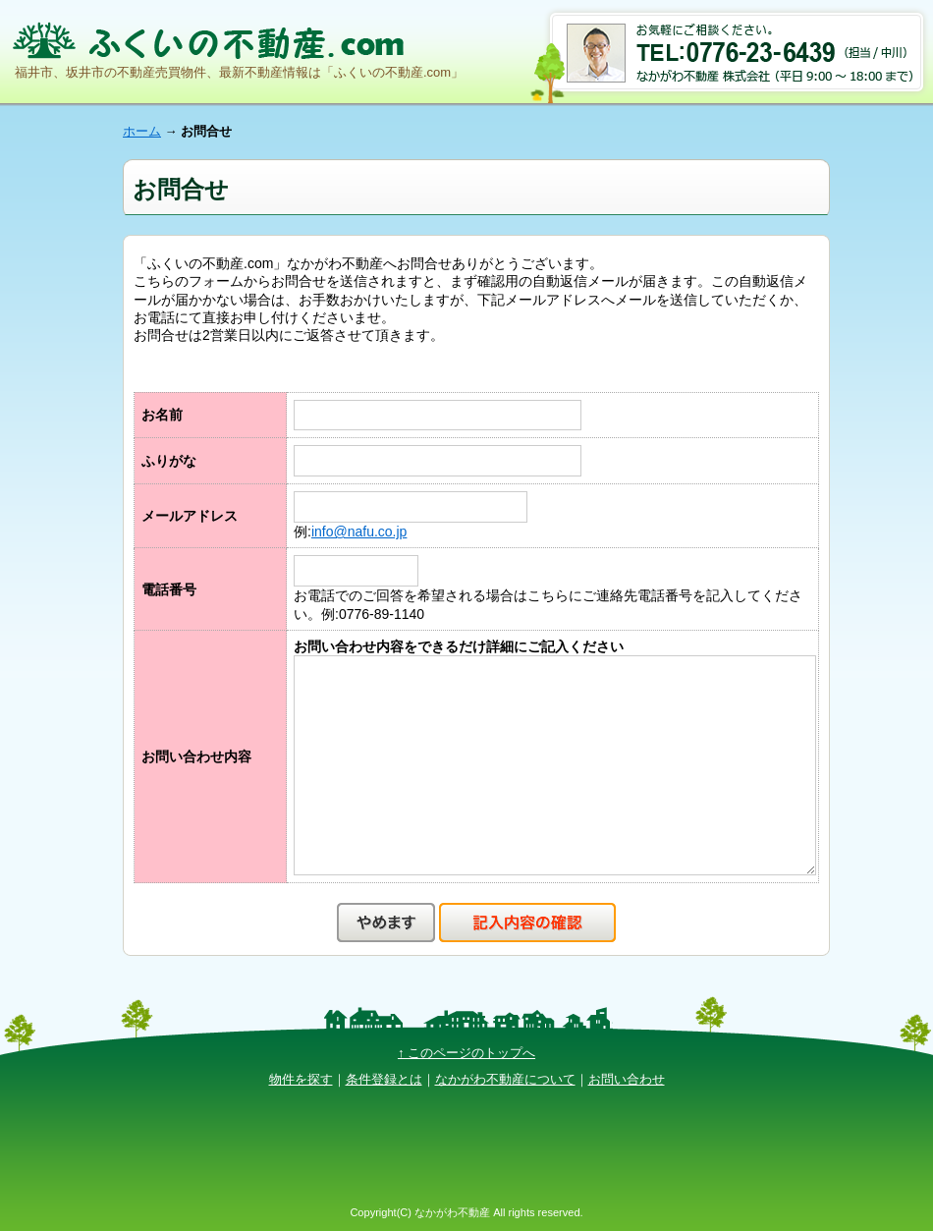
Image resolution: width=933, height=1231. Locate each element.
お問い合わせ (626, 1079)
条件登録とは (384, 1079)
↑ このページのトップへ (466, 1052)
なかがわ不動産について (505, 1079)
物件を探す (301, 1079)
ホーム (142, 131)
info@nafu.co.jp (359, 531)
